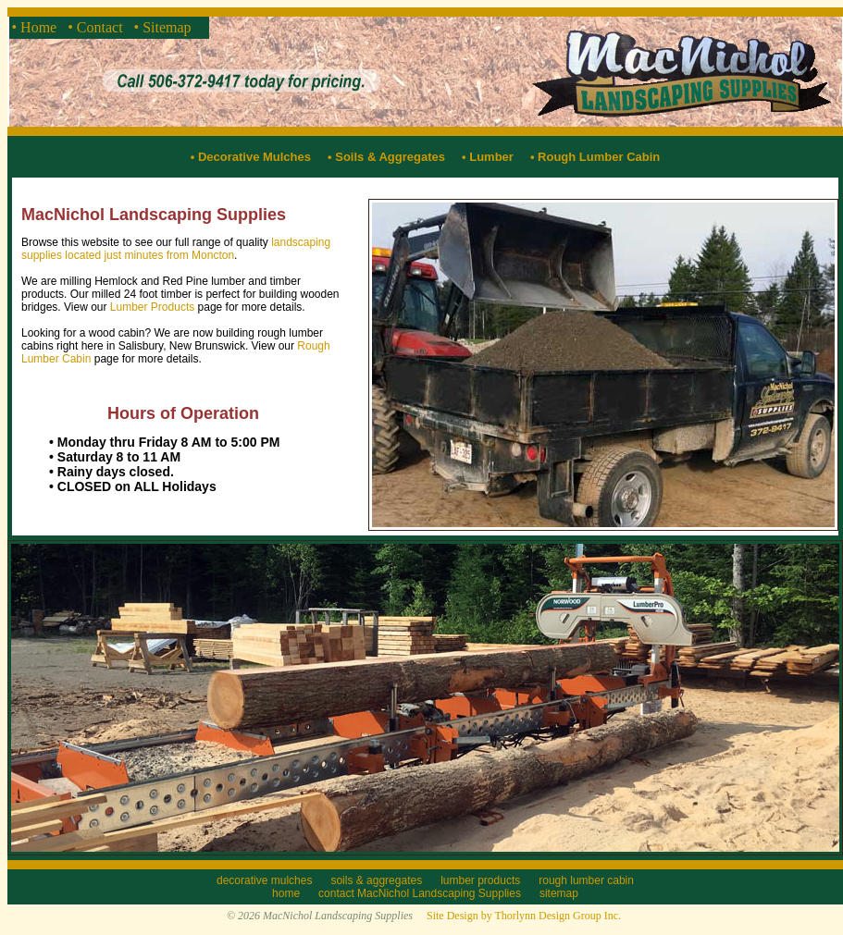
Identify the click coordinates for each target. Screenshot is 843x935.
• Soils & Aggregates (380, 157)
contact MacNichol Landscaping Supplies (419, 893)
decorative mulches (264, 880)
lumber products (480, 880)
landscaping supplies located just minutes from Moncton (175, 249)
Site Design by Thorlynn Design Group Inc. (524, 915)
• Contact (97, 27)
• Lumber (483, 157)
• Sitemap (164, 27)
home (286, 893)
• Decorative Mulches (251, 157)
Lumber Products (152, 307)
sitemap (558, 893)
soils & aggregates (376, 880)
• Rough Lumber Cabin (588, 157)
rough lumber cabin (586, 880)
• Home (36, 27)
